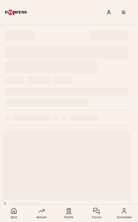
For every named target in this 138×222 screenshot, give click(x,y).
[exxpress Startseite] (16, 12)
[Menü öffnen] (123, 12)
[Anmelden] (109, 12)
